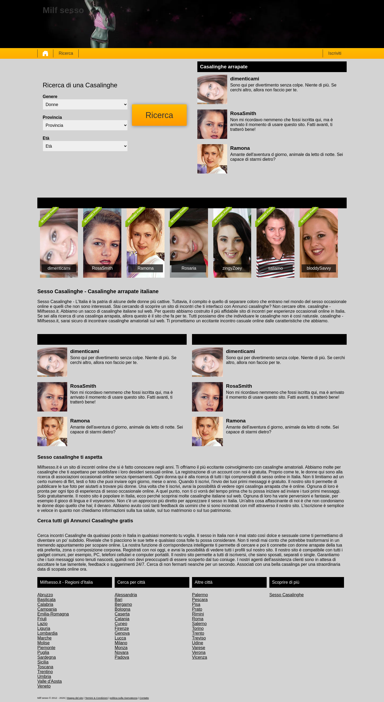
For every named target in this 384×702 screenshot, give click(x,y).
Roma (197, 619)
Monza (121, 647)
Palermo (200, 595)
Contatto (144, 698)
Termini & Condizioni (96, 698)
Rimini (198, 614)
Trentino (45, 671)
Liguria (43, 628)
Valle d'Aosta (49, 681)
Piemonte (46, 647)
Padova (122, 657)
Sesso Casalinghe (286, 595)
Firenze (122, 628)
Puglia (43, 652)
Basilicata (46, 599)
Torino (198, 628)
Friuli (42, 619)
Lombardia (47, 633)
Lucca (120, 638)
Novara (122, 652)
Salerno (199, 623)
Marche (44, 638)
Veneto (44, 686)
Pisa (196, 604)
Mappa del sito (75, 698)
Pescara (200, 599)
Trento (198, 633)
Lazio (42, 623)
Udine (197, 643)
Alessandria (126, 595)
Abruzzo (45, 595)
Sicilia (43, 662)
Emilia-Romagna (53, 614)
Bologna (122, 609)
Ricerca (66, 53)
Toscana (45, 667)
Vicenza (199, 657)
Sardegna (46, 657)
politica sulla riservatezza (124, 698)
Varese (198, 647)
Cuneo (121, 623)
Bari (118, 599)
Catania (122, 619)
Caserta (122, 614)
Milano (121, 643)
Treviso (199, 638)
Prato (197, 609)
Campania (47, 609)
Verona (199, 652)
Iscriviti (334, 53)
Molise (43, 643)
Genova (122, 633)
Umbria (44, 676)
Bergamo (123, 604)
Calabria (45, 604)
